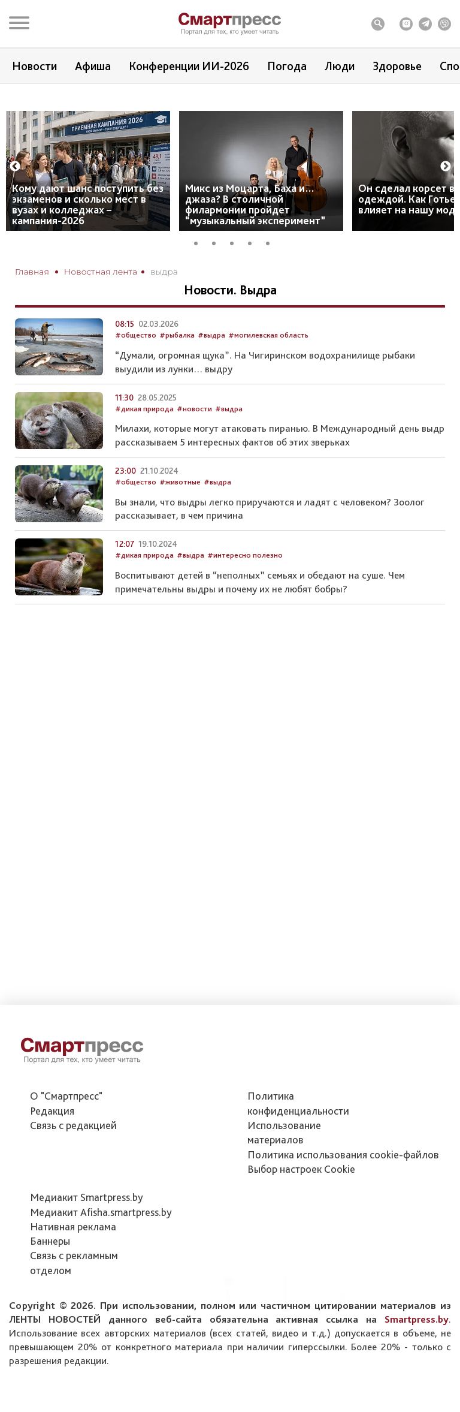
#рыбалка (177, 368)
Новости (34, 66)
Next (446, 189)
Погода (287, 66)
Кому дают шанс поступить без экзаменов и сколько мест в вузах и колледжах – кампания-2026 (88, 226)
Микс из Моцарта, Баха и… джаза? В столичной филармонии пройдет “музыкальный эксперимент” (255, 226)
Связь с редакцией (73, 1125)
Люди (340, 66)
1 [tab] (200, 264)
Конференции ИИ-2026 (189, 66)
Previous (15, 189)
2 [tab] (218, 264)
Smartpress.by (417, 1319)
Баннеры (50, 1241)
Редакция (52, 1110)
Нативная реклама (73, 1226)
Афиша (93, 66)
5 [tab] (272, 264)
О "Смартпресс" (66, 1095)
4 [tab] (254, 264)
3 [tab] (236, 264)
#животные (180, 515)
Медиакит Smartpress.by (86, 1197)
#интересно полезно (245, 588)
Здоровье (397, 66)
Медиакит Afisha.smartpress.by (101, 1212)
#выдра (211, 368)
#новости (194, 441)
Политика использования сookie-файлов (343, 1154)
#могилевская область (268, 368)
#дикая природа (144, 441)
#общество (135, 368)
